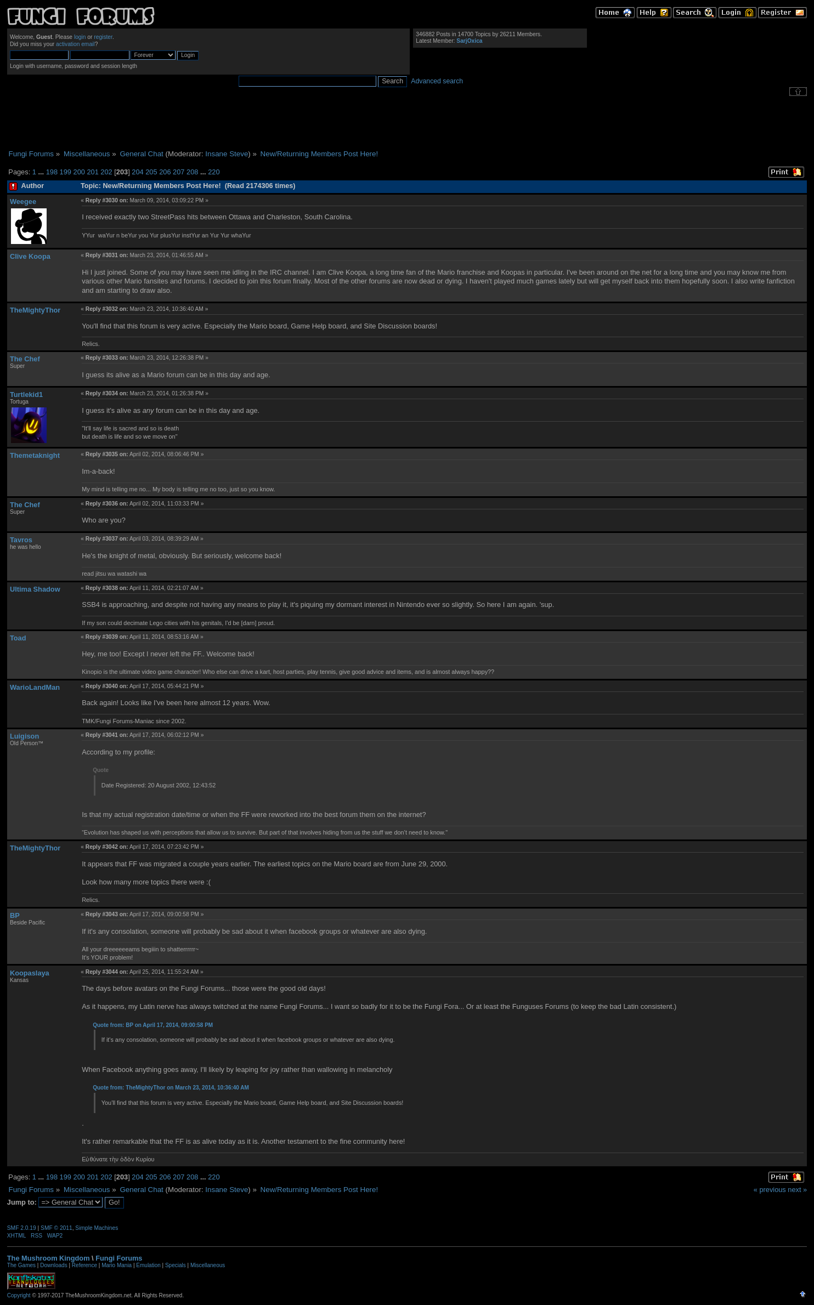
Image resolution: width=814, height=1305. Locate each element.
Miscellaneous (207, 1265)
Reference (84, 1265)
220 (213, 172)
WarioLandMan (35, 687)
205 (151, 172)
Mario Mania (116, 1265)
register (103, 37)
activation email (75, 44)
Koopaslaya (29, 973)
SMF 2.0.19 (21, 1228)
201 (92, 172)
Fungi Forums (118, 1258)
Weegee (23, 201)
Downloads (53, 1265)
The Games (21, 1265)
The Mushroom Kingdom (48, 1258)
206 (165, 172)
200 (79, 172)
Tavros (21, 540)
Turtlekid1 (26, 394)
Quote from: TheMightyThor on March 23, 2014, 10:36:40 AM (171, 1088)
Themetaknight (35, 455)
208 (192, 172)
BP (15, 915)
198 (52, 172)
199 (65, 172)
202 (106, 172)
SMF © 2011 (56, 1228)
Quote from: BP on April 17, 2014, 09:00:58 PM (153, 1025)
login (80, 37)
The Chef (25, 359)
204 (137, 172)
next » (797, 1189)
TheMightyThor (35, 310)
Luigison (24, 736)
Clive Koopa (30, 256)
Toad (18, 638)
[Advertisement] (407, 122)
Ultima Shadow (35, 589)
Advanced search (437, 81)
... (42, 172)
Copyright (19, 1295)
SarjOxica (469, 41)
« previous (770, 1189)
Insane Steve (226, 154)
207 (178, 172)
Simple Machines (96, 1228)
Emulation (148, 1265)
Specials (175, 1265)
